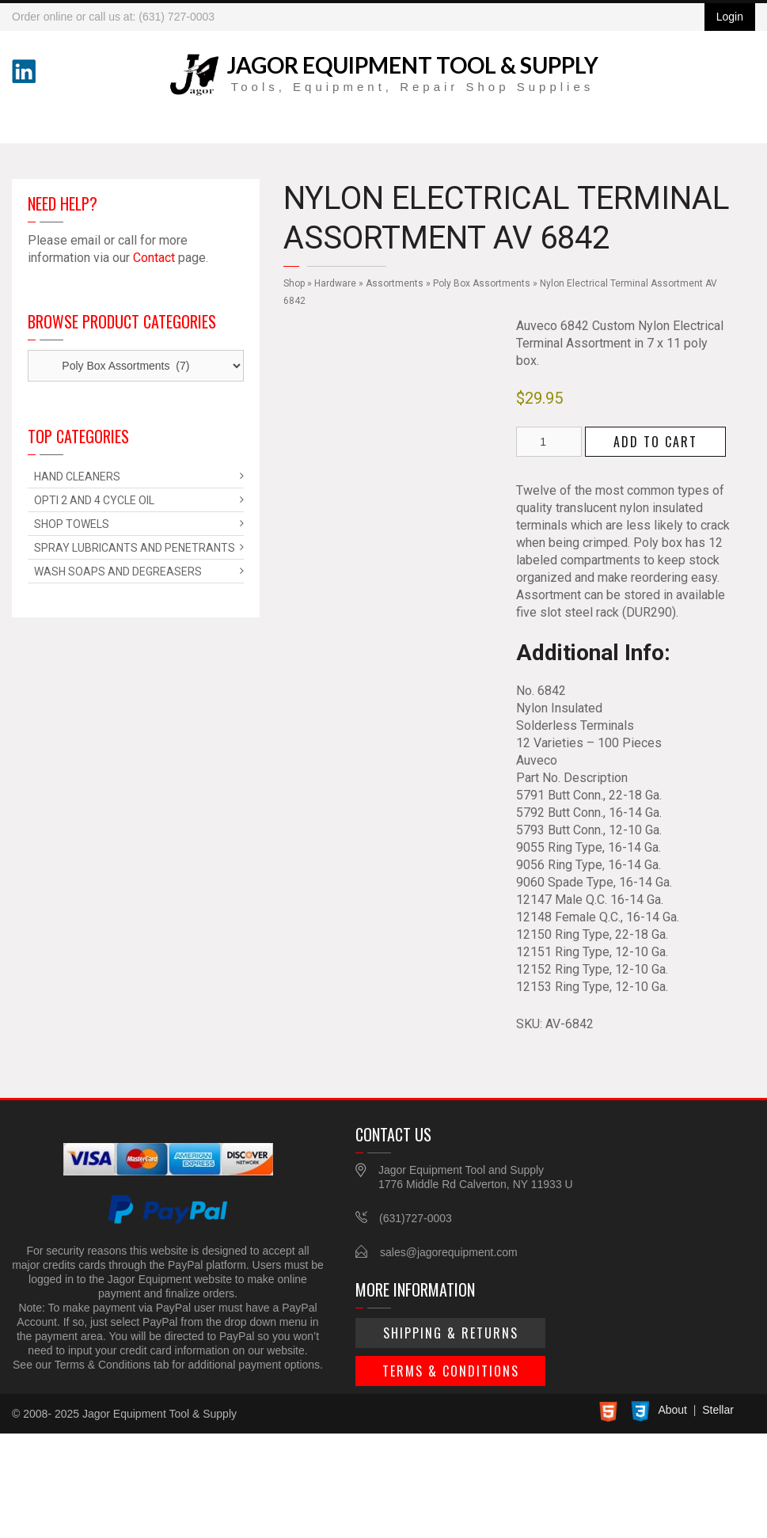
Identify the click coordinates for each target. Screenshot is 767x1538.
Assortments (394, 283)
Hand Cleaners (77, 476)
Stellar (718, 1409)
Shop (294, 283)
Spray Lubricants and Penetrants (134, 547)
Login (729, 16)
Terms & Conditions (450, 1370)
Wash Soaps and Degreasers (118, 571)
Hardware (335, 283)
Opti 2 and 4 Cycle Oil (94, 500)
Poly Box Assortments (481, 283)
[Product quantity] (549, 442)
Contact (154, 257)
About (672, 1409)
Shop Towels (71, 524)
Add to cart (655, 441)
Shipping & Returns (450, 1332)
